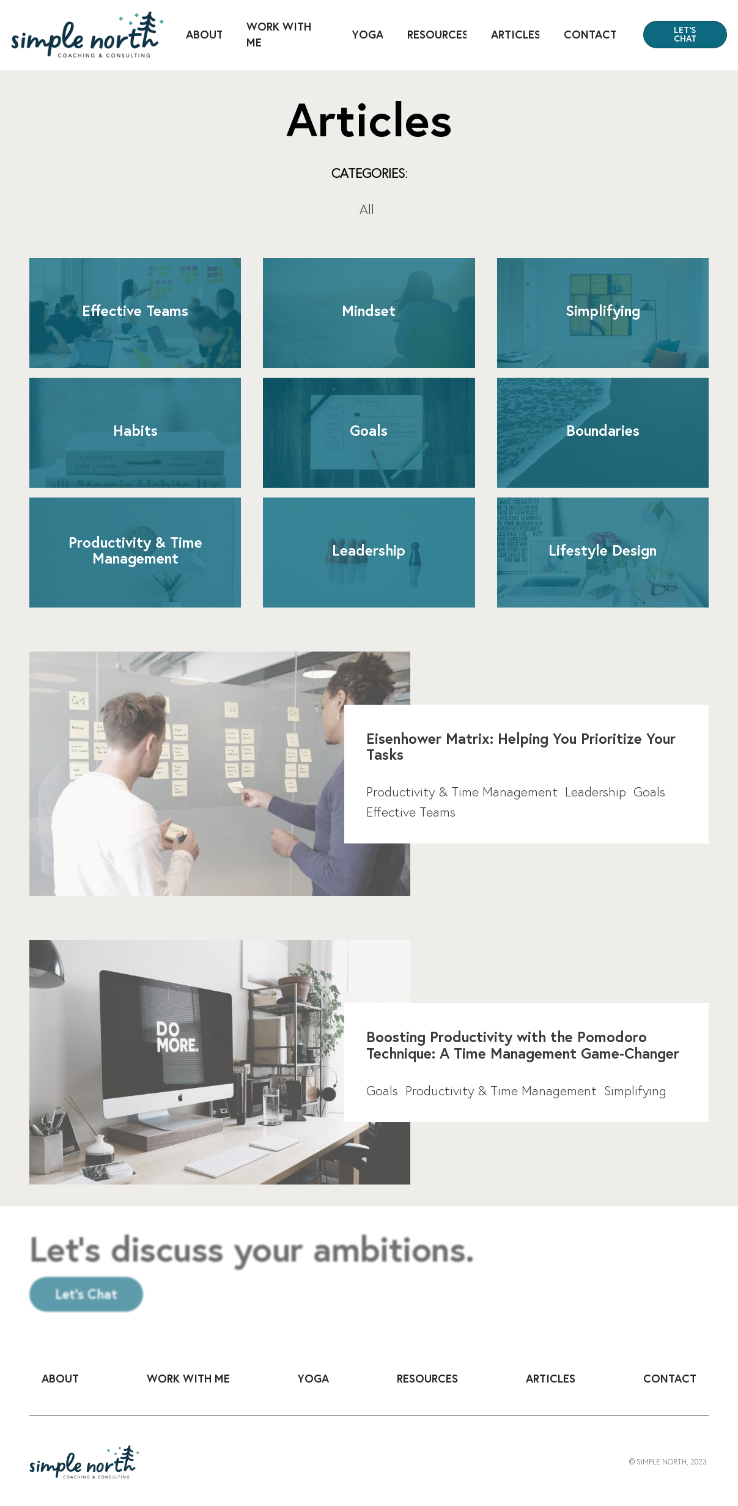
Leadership (595, 791)
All (367, 209)
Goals (649, 791)
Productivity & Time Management (462, 791)
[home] (87, 34)
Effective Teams (411, 811)
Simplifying (635, 1090)
